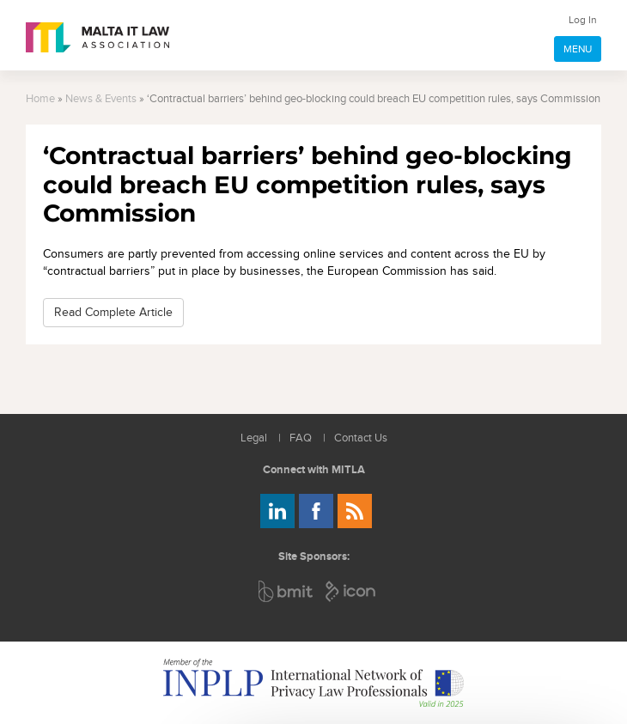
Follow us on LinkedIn (277, 511)
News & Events (101, 99)
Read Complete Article (113, 312)
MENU (577, 49)
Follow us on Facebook (316, 511)
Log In (583, 20)
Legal (253, 438)
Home (40, 99)
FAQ (300, 438)
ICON (351, 591)
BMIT (286, 591)
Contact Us (360, 438)
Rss (355, 511)
